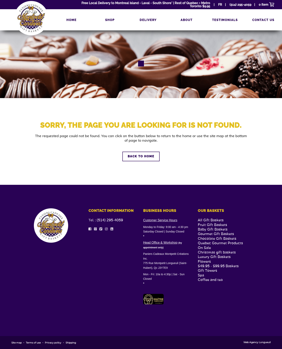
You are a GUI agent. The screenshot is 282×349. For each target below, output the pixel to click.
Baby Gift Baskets (213, 229)
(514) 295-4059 (110, 220)
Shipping (71, 343)
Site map (16, 343)
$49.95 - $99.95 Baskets (218, 266)
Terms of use (33, 343)
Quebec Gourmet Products (220, 243)
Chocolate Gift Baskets (217, 238)
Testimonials (225, 20)
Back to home (141, 156)
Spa (201, 275)
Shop (110, 20)
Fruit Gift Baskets (212, 224)
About (187, 20)
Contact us (263, 20)
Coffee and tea (210, 279)
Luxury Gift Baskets (214, 256)
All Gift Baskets (211, 220)
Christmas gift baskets (217, 252)
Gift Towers (207, 270)
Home (71, 20)
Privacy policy (53, 343)
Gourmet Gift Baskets (216, 233)
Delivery (148, 20)
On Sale (204, 247)
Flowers (204, 261)
